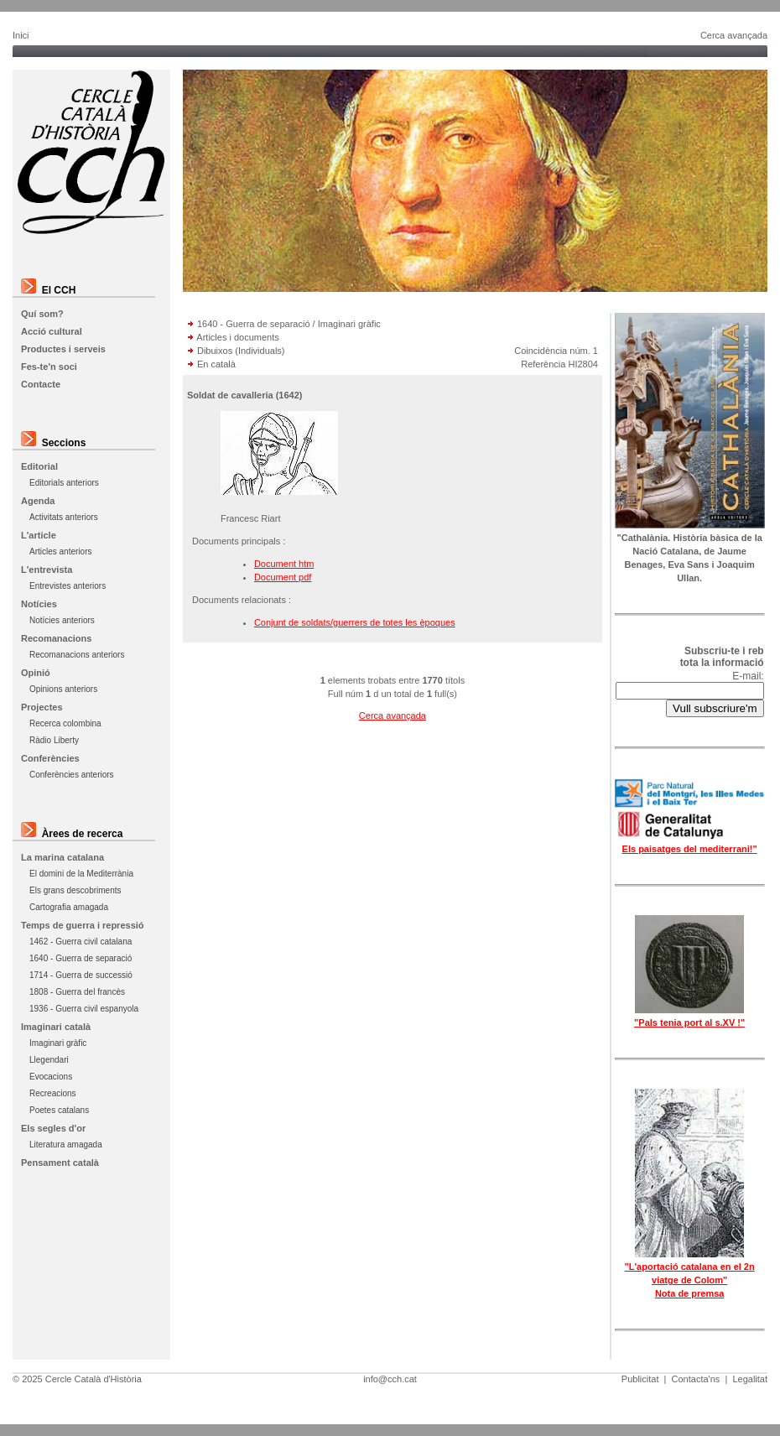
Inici (21, 35)
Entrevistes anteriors (67, 586)
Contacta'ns (696, 1379)
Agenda (38, 501)
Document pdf (282, 577)
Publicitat (640, 1379)
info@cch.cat (390, 1379)
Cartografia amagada (68, 907)
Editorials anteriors (64, 482)
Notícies (39, 604)
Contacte (40, 384)
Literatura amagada (65, 1144)
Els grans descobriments (75, 890)
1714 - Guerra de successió (81, 975)
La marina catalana (62, 857)
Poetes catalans (59, 1110)
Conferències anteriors (71, 774)
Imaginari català (56, 1027)
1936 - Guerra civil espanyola (83, 1008)
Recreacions (52, 1093)
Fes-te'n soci (49, 367)
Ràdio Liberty (54, 740)
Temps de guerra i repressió (82, 925)
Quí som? (42, 314)
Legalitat (749, 1379)
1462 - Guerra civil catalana (80, 941)
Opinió (35, 673)
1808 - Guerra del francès (77, 991)
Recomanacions (56, 638)
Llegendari (49, 1059)
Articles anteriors (60, 551)
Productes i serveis (63, 349)
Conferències (50, 758)
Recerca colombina (65, 723)
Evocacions (50, 1076)
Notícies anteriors (62, 620)
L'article (38, 535)
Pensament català (60, 1163)
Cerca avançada (733, 35)
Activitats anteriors (63, 517)
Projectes (42, 707)
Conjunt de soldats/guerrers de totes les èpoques (354, 622)
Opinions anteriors (63, 689)
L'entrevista (46, 570)
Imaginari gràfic (57, 1043)
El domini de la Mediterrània (81, 873)
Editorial (39, 466)
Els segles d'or (53, 1128)
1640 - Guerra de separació (80, 958)
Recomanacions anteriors (76, 654)
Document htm (284, 564)
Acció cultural (51, 331)
